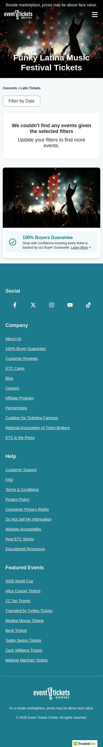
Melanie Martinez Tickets (26, 660)
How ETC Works (19, 539)
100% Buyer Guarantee (25, 348)
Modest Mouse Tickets (24, 620)
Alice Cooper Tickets (23, 591)
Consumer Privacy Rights (27, 509)
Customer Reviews (21, 358)
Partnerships (16, 408)
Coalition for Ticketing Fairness (31, 418)
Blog (9, 378)
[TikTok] (88, 305)
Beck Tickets (16, 630)
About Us (13, 339)
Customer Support (21, 470)
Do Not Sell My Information (28, 519)
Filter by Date (22, 101)
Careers (12, 388)
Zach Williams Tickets (24, 650)
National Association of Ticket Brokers (37, 428)
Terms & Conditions (22, 489)
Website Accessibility (23, 529)
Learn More (81, 247)
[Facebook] (14, 305)
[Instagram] (51, 305)
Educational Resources (25, 549)
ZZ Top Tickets (17, 601)
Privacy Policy (17, 499)
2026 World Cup (19, 581)
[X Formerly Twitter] (33, 305)
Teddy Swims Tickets (23, 640)
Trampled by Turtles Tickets (28, 611)
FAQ (9, 479)
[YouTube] (70, 305)
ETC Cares (14, 368)
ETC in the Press (20, 437)
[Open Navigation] (95, 14)
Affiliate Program (19, 398)
